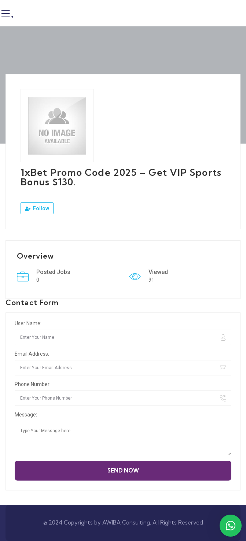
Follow (37, 208)
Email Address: (32, 354)
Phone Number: (33, 384)
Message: (26, 415)
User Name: (28, 323)
